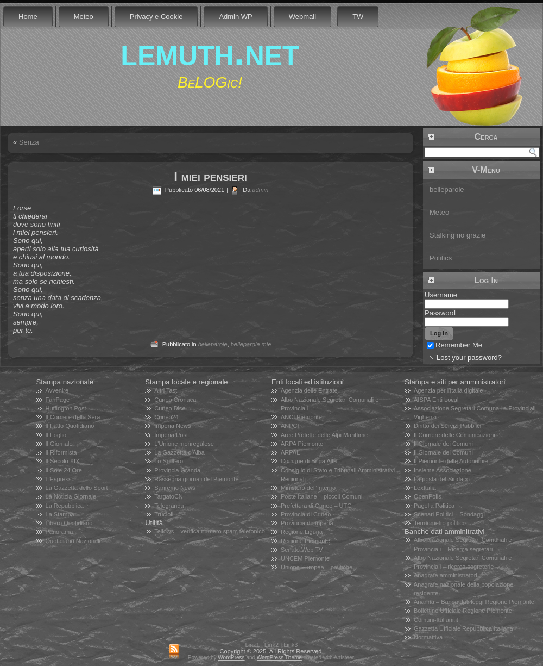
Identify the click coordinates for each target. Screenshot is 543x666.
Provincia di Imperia (307, 523)
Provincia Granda (177, 470)
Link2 (271, 645)
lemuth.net (210, 51)
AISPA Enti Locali (437, 399)
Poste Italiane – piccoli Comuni (321, 496)
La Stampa (60, 514)
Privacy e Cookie (156, 17)
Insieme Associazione (442, 470)
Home (27, 17)
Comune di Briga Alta (309, 461)
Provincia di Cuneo (306, 514)
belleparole (213, 344)
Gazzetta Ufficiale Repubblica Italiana (463, 628)
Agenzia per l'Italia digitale (448, 390)
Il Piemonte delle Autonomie (451, 461)
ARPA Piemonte (302, 443)
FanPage (58, 399)
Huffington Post (66, 408)
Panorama (59, 531)
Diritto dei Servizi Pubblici (447, 425)
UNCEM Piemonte (305, 558)
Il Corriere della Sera (73, 417)
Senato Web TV (302, 549)
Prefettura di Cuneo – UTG (316, 505)
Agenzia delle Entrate (309, 390)
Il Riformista (61, 452)
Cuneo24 (166, 417)
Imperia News (172, 425)
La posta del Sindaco (442, 479)
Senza (29, 142)
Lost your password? (469, 357)
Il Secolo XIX (63, 461)
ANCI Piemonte (301, 417)
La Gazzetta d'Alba (179, 452)
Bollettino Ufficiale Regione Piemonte (463, 610)
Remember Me (454, 345)
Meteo (83, 17)
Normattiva (428, 637)
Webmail (302, 17)
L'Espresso (60, 479)
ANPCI (290, 425)
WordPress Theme (279, 658)
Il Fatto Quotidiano (70, 425)
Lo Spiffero (168, 461)
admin (260, 189)
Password (440, 313)
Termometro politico (440, 523)
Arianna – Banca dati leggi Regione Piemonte (474, 602)
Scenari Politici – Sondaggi (449, 514)
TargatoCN (168, 496)
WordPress (231, 658)
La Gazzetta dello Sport (77, 487)
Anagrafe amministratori (445, 575)
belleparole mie (251, 344)
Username (441, 295)
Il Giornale (59, 443)
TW (357, 17)
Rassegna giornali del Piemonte (196, 479)
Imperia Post (171, 435)
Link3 (290, 645)
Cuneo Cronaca (175, 399)
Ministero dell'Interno (308, 487)
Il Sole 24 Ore (64, 470)
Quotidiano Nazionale (74, 541)
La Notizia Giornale (71, 496)
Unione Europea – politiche (316, 567)
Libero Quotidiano (69, 523)
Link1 (252, 645)
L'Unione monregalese (184, 443)
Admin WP (235, 17)
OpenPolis (427, 496)
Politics (441, 258)
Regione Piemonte (305, 541)
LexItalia (425, 487)
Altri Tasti (166, 390)
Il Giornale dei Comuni (443, 443)
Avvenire (57, 390)
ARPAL (290, 452)
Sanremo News (174, 487)
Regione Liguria (302, 531)
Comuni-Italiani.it (436, 620)
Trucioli (163, 514)
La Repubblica (65, 505)
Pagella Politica (434, 505)
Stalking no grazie (457, 235)
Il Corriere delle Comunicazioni (454, 435)
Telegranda (169, 505)
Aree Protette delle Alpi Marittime (324, 435)
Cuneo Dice (169, 408)
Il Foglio (56, 435)
